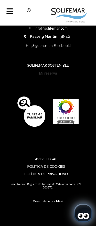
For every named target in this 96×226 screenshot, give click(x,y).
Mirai (59, 201)
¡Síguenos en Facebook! (51, 45)
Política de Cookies (46, 166)
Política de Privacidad (46, 174)
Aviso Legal (46, 159)
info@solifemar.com (51, 28)
